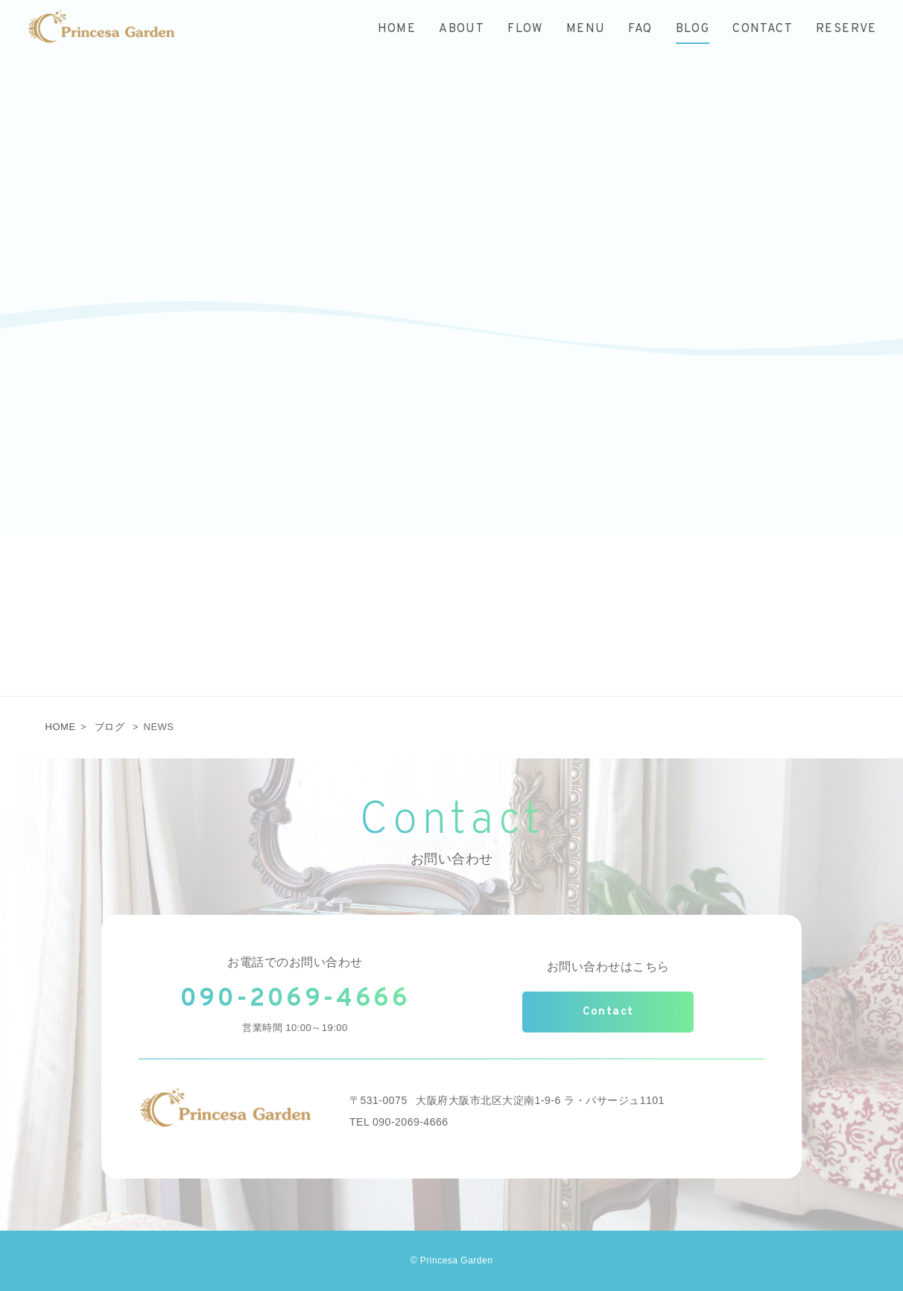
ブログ (110, 726)
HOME (60, 726)
